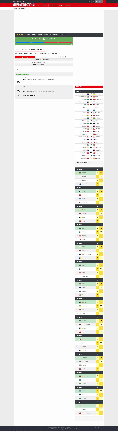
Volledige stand (82, 418)
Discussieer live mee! (22, 74)
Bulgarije (36, 38)
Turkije (96, 134)
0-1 (44, 38)
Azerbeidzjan (83, 380)
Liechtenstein (84, 96)
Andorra (85, 142)
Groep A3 (79, 206)
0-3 (91, 104)
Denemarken (97, 147)
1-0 (91, 128)
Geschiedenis (54, 34)
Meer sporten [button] (20, 1)
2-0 (91, 94)
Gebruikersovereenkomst (44, 429)
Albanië (86, 112)
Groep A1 (79, 169)
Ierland (86, 128)
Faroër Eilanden (83, 136)
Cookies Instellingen (58, 429)
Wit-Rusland (97, 118)
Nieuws (39, 5)
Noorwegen (97, 153)
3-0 (91, 131)
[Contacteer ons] (95, 427)
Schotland (96, 155)
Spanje (86, 115)
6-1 (91, 147)
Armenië (96, 96)
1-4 (91, 144)
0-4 (91, 126)
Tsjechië (96, 112)
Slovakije (96, 136)
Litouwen (85, 99)
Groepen (39, 34)
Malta (95, 142)
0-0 (91, 118)
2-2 (91, 96)
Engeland (96, 115)
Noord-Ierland (97, 102)
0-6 (91, 158)
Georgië (85, 120)
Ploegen (60, 5)
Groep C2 (79, 335)
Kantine (45, 5)
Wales (86, 145)
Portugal (85, 104)
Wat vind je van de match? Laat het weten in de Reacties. (39, 91)
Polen (86, 131)
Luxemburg (97, 110)
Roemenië (96, 131)
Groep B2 (79, 261)
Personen (67, 5)
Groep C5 (79, 387)
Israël (82, 390)
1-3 (91, 110)
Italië (95, 145)
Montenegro (97, 99)
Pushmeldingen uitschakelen (72, 429)
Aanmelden (99, 1)
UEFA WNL (42, 62)
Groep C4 (79, 372)
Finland (86, 139)
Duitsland (96, 158)
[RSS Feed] (98, 427)
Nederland (85, 155)
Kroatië (85, 94)
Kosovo (96, 107)
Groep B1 (79, 243)
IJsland (86, 150)
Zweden (85, 147)
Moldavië (96, 126)
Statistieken (46, 34)
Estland (51, 38)
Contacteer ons (52, 427)
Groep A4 (79, 224)
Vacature (67, 427)
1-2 (91, 112)
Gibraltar (85, 126)
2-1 (91, 115)
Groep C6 (79, 402)
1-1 (91, 102)
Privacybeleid (60, 427)
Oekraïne (96, 94)
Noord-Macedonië (85, 413)
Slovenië (96, 128)
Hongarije (85, 118)
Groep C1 (79, 317)
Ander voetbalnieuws (19, 8)
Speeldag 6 (42, 64)
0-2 (91, 150)
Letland (86, 107)
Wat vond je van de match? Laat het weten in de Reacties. (39, 79)
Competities (53, 5)
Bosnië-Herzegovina (82, 102)
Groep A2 (79, 187)
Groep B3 (79, 280)
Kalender (33, 34)
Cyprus (96, 120)
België (96, 104)
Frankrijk (96, 150)
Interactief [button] (61, 34)
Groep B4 (79, 298)
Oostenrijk (85, 158)
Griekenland (84, 134)
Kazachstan (84, 110)
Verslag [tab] (25, 57)
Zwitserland (84, 153)
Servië (96, 139)
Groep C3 (79, 354)
